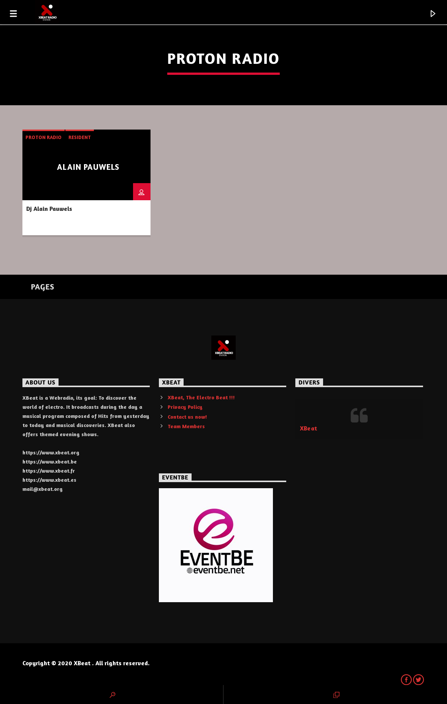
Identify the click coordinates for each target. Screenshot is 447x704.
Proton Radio (43, 137)
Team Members (186, 426)
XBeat (308, 428)
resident (79, 137)
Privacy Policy (185, 406)
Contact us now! (187, 416)
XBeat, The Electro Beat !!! (201, 397)
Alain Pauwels (88, 167)
